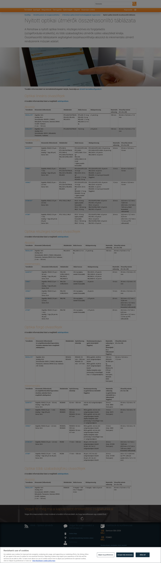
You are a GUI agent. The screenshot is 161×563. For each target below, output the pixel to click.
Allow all (142, 559)
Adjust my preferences (105, 559)
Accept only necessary (125, 559)
